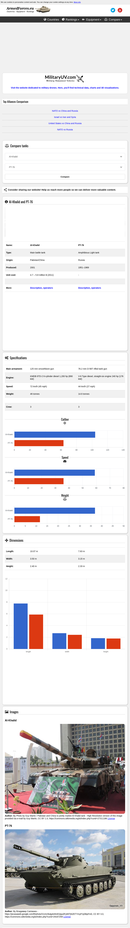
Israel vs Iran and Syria (65, 117)
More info (77, 2)
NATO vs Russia (65, 129)
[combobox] (65, 156)
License (111, 818)
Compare (65, 177)
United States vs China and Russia (65, 123)
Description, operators (41, 288)
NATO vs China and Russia (65, 111)
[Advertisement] (65, 49)
